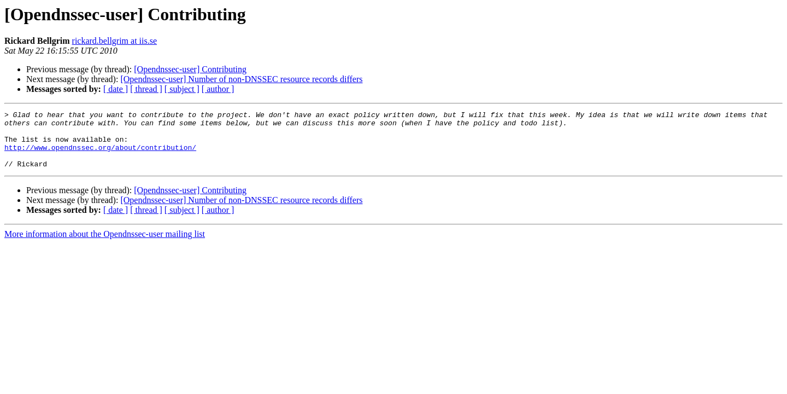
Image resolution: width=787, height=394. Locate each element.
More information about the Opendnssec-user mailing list (104, 245)
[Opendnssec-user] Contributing (190, 69)
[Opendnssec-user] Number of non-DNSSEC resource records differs (241, 79)
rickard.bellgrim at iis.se (114, 40)
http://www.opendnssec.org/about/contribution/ (100, 155)
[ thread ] (146, 89)
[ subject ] (182, 89)
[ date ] (115, 89)
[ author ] (218, 89)
